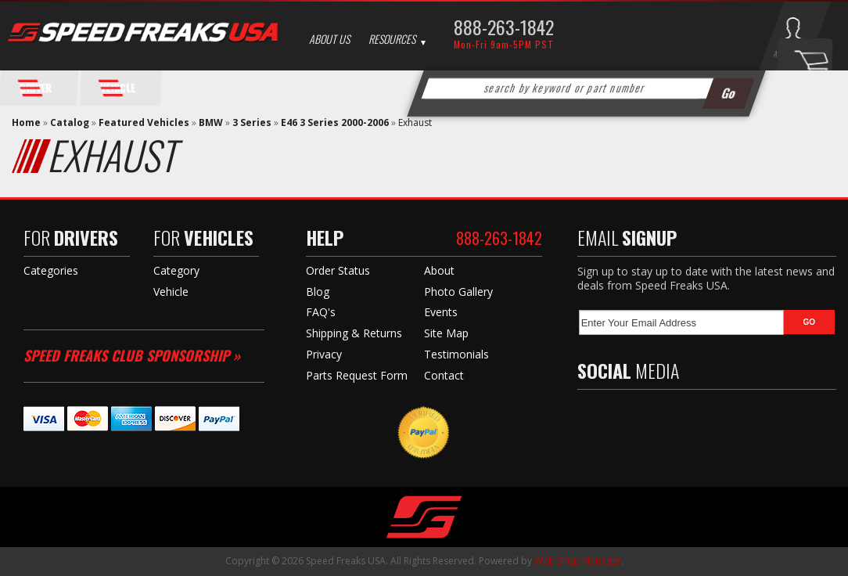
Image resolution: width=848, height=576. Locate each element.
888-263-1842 (504, 26)
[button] (586, 88)
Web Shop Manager (577, 560)
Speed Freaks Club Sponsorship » (131, 355)
